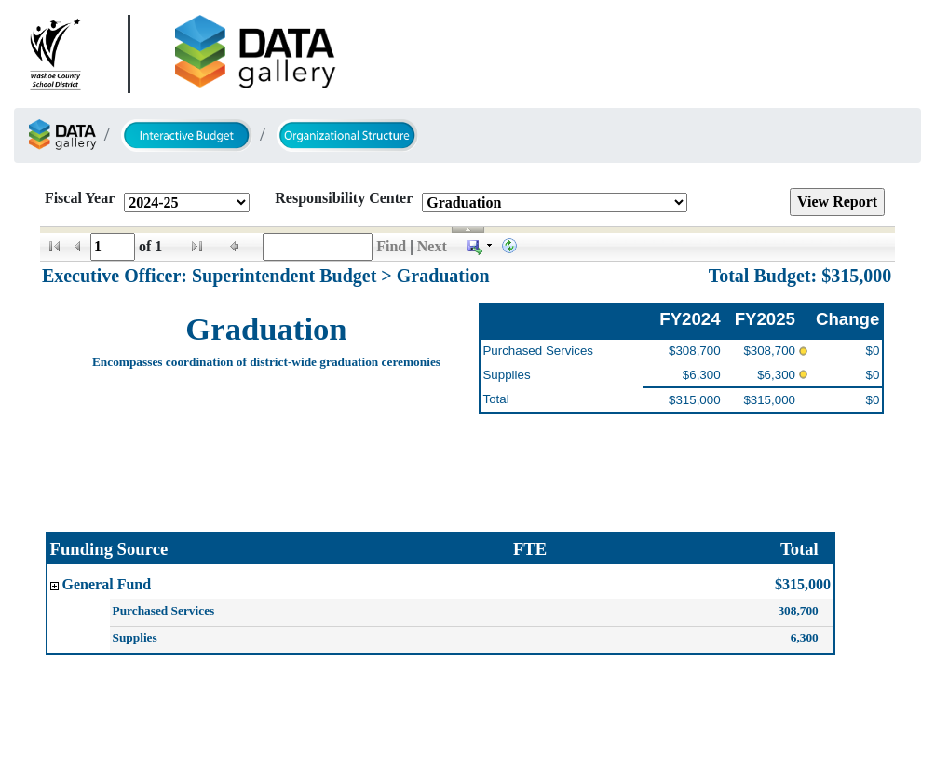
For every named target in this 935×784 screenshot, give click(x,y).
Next (432, 246)
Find (391, 246)
